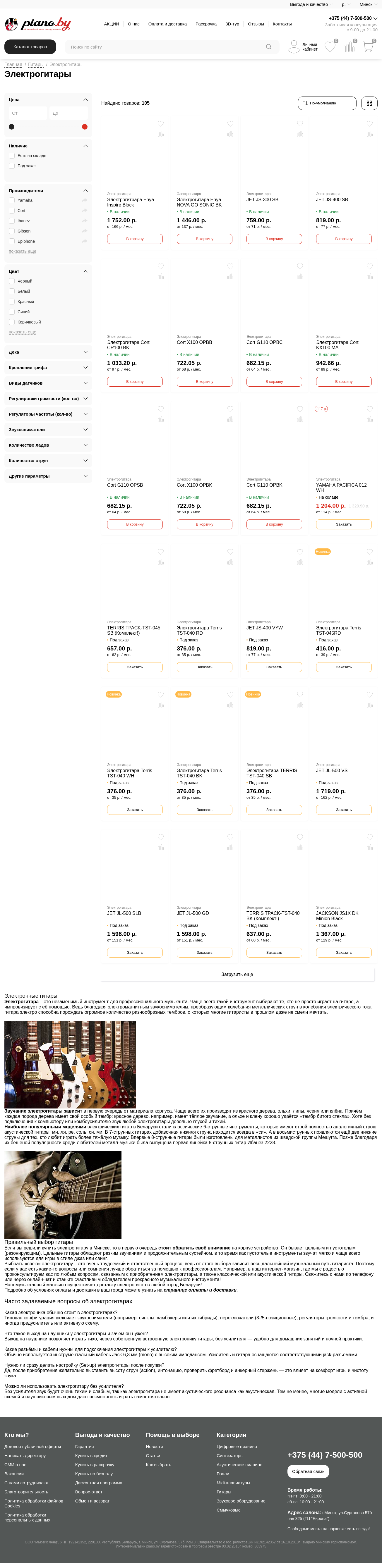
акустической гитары (279, 1274)
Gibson (20, 231)
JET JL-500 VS (331, 770)
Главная (13, 64)
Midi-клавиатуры (233, 1482)
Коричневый (25, 322)
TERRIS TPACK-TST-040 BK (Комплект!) (273, 916)
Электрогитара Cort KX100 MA (337, 345)
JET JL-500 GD (193, 913)
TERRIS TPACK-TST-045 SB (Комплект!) (133, 630)
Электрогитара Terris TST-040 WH (129, 773)
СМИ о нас (15, 1464)
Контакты (282, 23)
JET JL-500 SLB (124, 913)
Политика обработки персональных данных (27, 1517)
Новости (154, 1446)
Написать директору (25, 1455)
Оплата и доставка (167, 23)
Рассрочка (206, 23)
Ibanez (20, 220)
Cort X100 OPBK (194, 485)
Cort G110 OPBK (264, 485)
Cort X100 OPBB (194, 342)
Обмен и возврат (92, 1500)
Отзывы (256, 23)
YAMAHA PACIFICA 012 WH (341, 488)
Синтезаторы (230, 1455)
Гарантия (84, 1446)
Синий (20, 311)
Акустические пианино (239, 1464)
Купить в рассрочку (94, 1464)
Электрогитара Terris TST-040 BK (199, 773)
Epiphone (22, 241)
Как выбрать (158, 1464)
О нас (134, 23)
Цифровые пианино (237, 1446)
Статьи (153, 1455)
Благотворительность (26, 1491)
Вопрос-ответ (88, 1491)
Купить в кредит (91, 1455)
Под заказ (23, 165)
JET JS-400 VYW (264, 627)
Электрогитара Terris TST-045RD (338, 630)
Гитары (36, 64)
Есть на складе (28, 155)
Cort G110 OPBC (264, 342)
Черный (21, 281)
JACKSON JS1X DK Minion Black (337, 916)
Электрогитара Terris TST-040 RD (199, 630)
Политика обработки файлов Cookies (33, 1503)
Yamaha (21, 200)
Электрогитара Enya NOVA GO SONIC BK (199, 202)
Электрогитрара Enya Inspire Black (130, 202)
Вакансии (14, 1473)
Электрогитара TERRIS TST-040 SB (271, 773)
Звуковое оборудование (241, 1500)
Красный (22, 301)
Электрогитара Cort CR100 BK (128, 345)
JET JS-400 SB (332, 199)
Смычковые (229, 1509)
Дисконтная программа (98, 1482)
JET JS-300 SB (262, 199)
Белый (20, 291)
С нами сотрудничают (26, 1482)
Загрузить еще (237, 974)
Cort (17, 210)
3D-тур (232, 23)
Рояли (223, 1473)
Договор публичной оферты (32, 1446)
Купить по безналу (94, 1473)
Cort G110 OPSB (125, 485)
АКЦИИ (111, 23)
